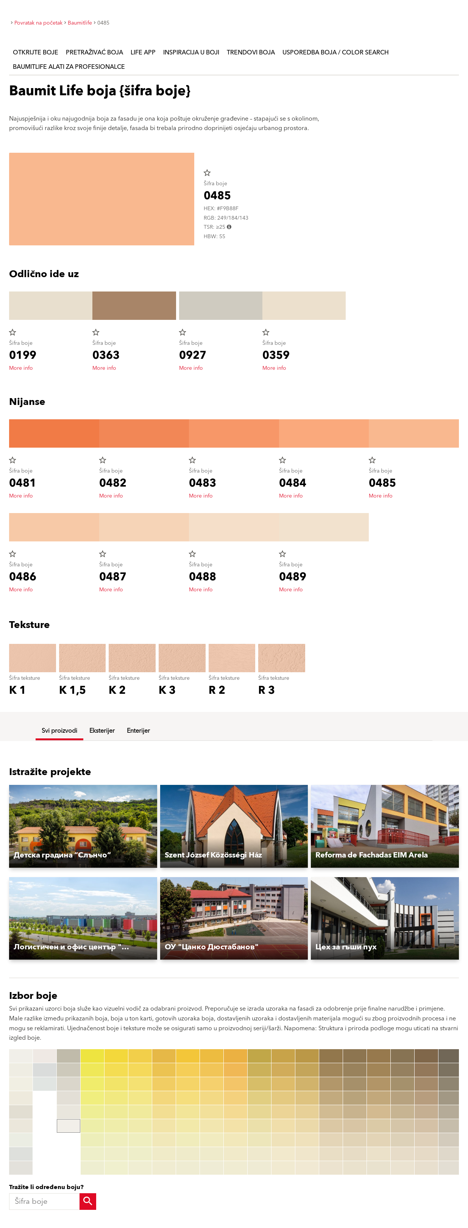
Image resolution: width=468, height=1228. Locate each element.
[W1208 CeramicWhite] (21, 1168)
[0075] (211, 1112)
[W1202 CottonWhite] (21, 1084)
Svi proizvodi (59, 731)
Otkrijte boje (35, 52)
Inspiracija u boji (191, 52)
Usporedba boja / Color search (335, 52)
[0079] (211, 1168)
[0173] (378, 1084)
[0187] (402, 1140)
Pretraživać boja (94, 52)
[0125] (259, 1112)
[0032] (116, 1070)
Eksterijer (102, 731)
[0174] (378, 1098)
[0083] (235, 1084)
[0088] (235, 1154)
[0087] (235, 1140)
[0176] (378, 1126)
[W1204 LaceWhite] (21, 1112)
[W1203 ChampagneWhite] (21, 1098)
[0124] (259, 1098)
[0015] (68, 1070)
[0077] (211, 1140)
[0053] (164, 1084)
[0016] (68, 1084)
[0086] (235, 1126)
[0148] (307, 1154)
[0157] (331, 1140)
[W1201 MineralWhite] (21, 1070)
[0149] (307, 1168)
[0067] (188, 1140)
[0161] (355, 1056)
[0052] (164, 1070)
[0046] (140, 1126)
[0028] (92, 1154)
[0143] (307, 1084)
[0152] (331, 1070)
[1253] (450, 1084)
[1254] (450, 1098)
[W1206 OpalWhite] (21, 1140)
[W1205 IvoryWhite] (21, 1126)
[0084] (235, 1098)
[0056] (164, 1126)
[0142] (307, 1070)
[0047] (140, 1140)
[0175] (378, 1112)
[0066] (188, 1126)
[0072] (211, 1070)
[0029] (92, 1168)
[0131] (283, 1056)
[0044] (140, 1098)
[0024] (92, 1098)
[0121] (259, 1056)
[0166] (355, 1126)
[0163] (355, 1084)
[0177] (378, 1140)
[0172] (378, 1070)
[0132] (283, 1070)
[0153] (331, 1084)
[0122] (259, 1070)
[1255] (450, 1112)
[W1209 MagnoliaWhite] (44, 1056)
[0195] (426, 1112)
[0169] (355, 1168)
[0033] (116, 1084)
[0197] (426, 1140)
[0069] (188, 1168)
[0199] (426, 1168)
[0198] (426, 1154)
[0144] (307, 1098)
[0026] (92, 1126)
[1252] (450, 1070)
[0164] (355, 1098)
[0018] (68, 1112)
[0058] (164, 1154)
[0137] (283, 1140)
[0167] (355, 1140)
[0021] (92, 1056)
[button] (83, 826)
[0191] (426, 1056)
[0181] (402, 1056)
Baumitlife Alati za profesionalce (69, 67)
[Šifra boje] (50, 1201)
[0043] (140, 1084)
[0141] (307, 1056)
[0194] (426, 1098)
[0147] (307, 1140)
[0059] (164, 1168)
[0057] (164, 1140)
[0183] (402, 1084)
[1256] (450, 1126)
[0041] (140, 1056)
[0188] (402, 1154)
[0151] (331, 1056)
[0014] (68, 1056)
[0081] (235, 1056)
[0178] (378, 1154)
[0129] (259, 1168)
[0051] (164, 1056)
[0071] (211, 1056)
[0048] (140, 1154)
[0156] (331, 1126)
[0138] (283, 1154)
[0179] (378, 1168)
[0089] (235, 1168)
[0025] (92, 1112)
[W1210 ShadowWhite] (44, 1070)
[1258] (450, 1154)
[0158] (331, 1154)
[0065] (188, 1112)
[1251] (450, 1056)
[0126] (259, 1126)
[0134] (283, 1098)
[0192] (426, 1070)
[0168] (355, 1154)
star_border (207, 172)
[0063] (188, 1084)
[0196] (426, 1126)
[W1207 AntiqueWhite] (21, 1154)
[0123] (259, 1084)
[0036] (116, 1126)
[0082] (235, 1070)
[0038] (116, 1154)
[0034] (116, 1098)
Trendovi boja (251, 52)
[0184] (402, 1098)
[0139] (283, 1168)
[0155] (331, 1112)
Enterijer (138, 731)
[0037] (116, 1140)
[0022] (92, 1070)
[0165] (355, 1112)
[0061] (188, 1056)
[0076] (211, 1126)
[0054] (164, 1098)
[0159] (331, 1168)
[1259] (450, 1168)
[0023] (92, 1084)
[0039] (116, 1168)
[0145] (307, 1112)
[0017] (68, 1098)
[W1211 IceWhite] (44, 1084)
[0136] (283, 1126)
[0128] (259, 1154)
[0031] (116, 1056)
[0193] (426, 1084)
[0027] (92, 1140)
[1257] (450, 1140)
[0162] (355, 1070)
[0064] (188, 1098)
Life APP (143, 52)
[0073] (211, 1084)
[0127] (259, 1140)
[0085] (235, 1112)
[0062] (188, 1070)
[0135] (283, 1112)
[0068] (188, 1154)
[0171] (378, 1056)
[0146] (307, 1126)
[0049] (140, 1168)
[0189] (402, 1168)
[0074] (211, 1098)
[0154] (331, 1098)
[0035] (116, 1112)
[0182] (402, 1070)
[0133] (283, 1084)
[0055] (164, 1112)
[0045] (140, 1112)
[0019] (68, 1126)
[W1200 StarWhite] (21, 1056)
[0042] (140, 1070)
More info (21, 368)
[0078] (211, 1154)
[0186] (402, 1126)
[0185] (402, 1112)
